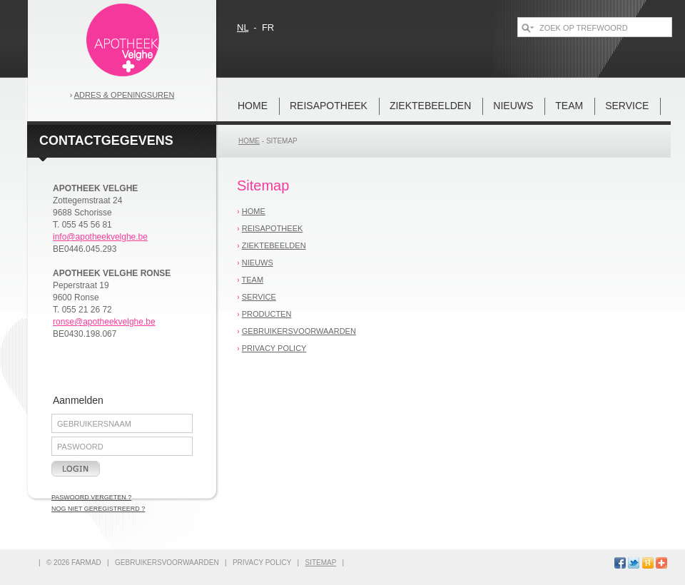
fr (268, 27)
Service (627, 105)
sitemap (282, 141)
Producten (267, 314)
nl (242, 27)
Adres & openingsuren (124, 95)
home (253, 105)
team (569, 105)
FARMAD (86, 562)
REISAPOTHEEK (328, 105)
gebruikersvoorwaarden (299, 331)
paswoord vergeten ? (91, 497)
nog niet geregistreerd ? (98, 508)
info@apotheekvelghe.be (100, 237)
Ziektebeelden (430, 105)
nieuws (513, 105)
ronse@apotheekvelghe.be (104, 322)
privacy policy (274, 348)
